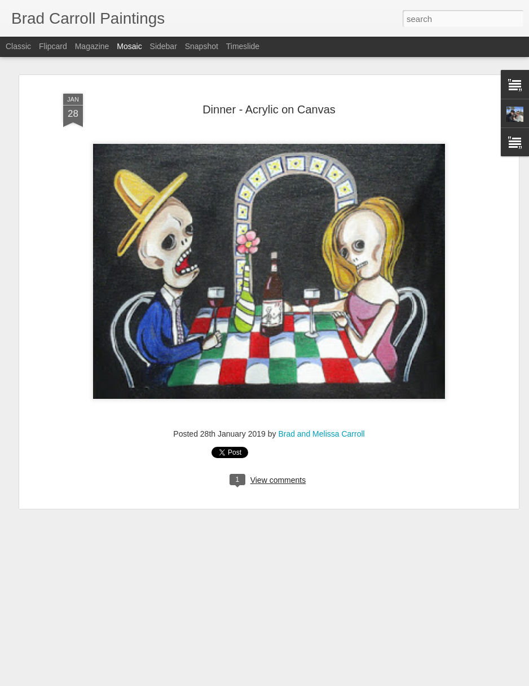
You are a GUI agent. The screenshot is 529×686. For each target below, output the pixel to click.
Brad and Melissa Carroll (321, 433)
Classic (18, 46)
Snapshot (201, 46)
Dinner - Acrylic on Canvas (269, 109)
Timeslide (242, 46)
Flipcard (53, 46)
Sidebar (163, 46)
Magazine (92, 46)
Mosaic (129, 46)
